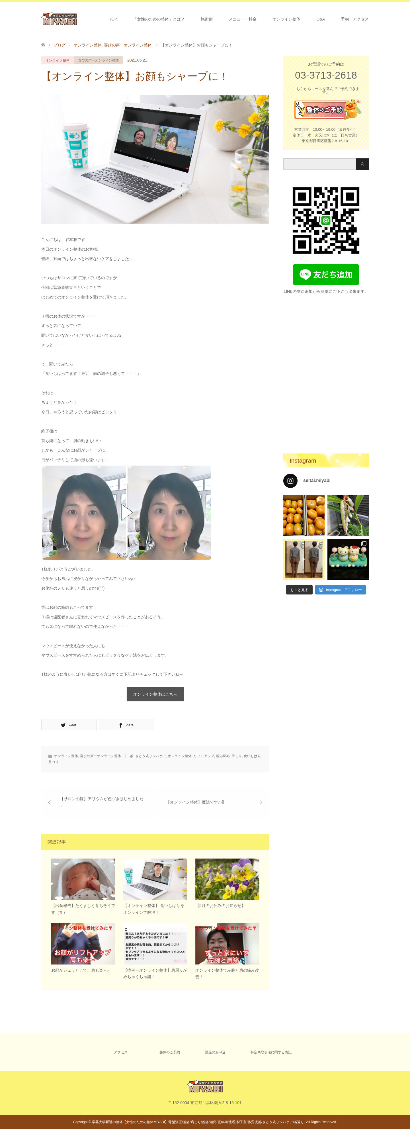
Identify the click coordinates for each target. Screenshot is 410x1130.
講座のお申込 (215, 1053)
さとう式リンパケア (150, 756)
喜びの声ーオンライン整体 (98, 60)
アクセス (121, 1053)
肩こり (236, 756)
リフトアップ (204, 756)
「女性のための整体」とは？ (159, 19)
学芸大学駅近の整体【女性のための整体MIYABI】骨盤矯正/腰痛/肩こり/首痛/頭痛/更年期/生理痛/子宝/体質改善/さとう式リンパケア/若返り (198, 1123)
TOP (113, 19)
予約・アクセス (355, 19)
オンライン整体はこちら (155, 694)
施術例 (207, 19)
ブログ (59, 45)
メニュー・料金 (243, 19)
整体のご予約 (169, 1053)
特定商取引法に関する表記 (271, 1053)
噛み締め (223, 756)
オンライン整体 (286, 19)
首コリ (53, 763)
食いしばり (252, 756)
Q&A (320, 19)
